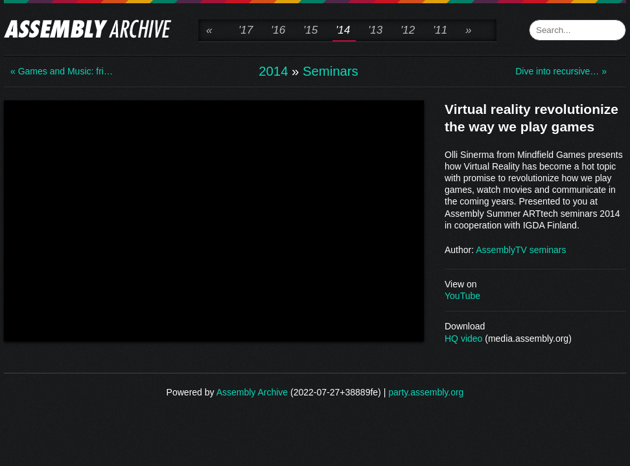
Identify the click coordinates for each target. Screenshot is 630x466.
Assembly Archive (252, 392)
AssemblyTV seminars (521, 250)
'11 (440, 30)
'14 (343, 30)
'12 (408, 30)
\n (213, 219)
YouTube (462, 296)
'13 (375, 30)
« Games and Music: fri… (61, 71)
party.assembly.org (425, 392)
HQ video (463, 338)
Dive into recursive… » (561, 71)
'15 (310, 30)
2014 (273, 71)
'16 (278, 30)
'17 (246, 30)
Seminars (330, 71)
